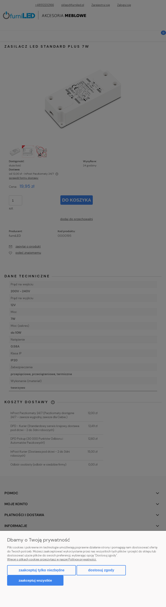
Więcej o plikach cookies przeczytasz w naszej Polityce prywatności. (52, 559)
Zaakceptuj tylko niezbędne (41, 570)
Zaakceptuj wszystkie (35, 580)
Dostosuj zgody (101, 570)
